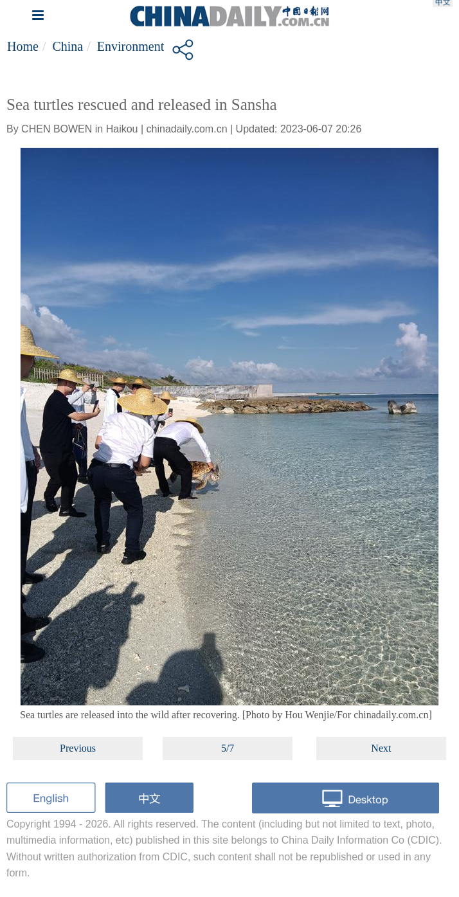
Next (381, 748)
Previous (78, 748)
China (67, 46)
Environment (130, 46)
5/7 (227, 748)
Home (23, 46)
